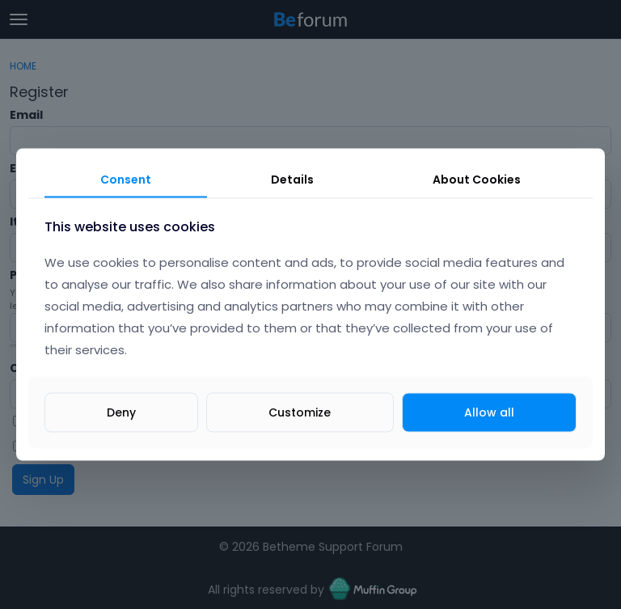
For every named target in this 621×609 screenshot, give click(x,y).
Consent (125, 179)
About (477, 179)
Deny (121, 412)
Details (292, 179)
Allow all (489, 412)
